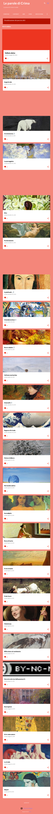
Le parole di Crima (16, 3)
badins (30, 811)
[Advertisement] (26, 103)
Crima (30, 14)
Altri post (26, 802)
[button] (47, 59)
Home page (6, 14)
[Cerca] (45, 3)
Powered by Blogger (26, 808)
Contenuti (16, 14)
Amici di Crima (39, 14)
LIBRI (23, 14)
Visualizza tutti (8, 22)
